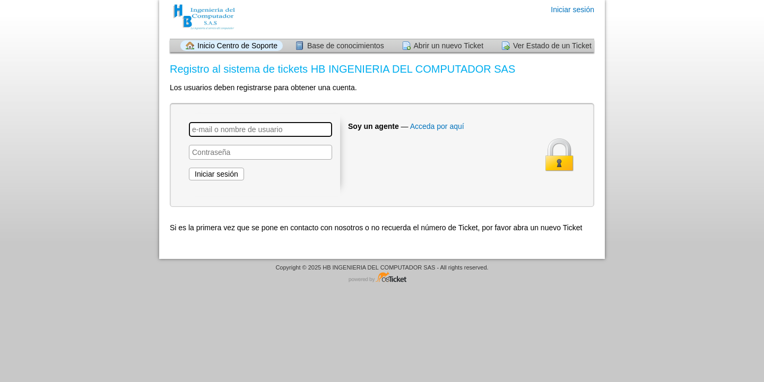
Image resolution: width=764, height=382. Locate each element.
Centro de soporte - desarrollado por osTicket (382, 278)
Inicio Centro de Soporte (237, 45)
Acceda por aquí (437, 126)
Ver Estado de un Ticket (552, 45)
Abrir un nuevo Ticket (449, 45)
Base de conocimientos (345, 45)
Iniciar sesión (572, 9)
